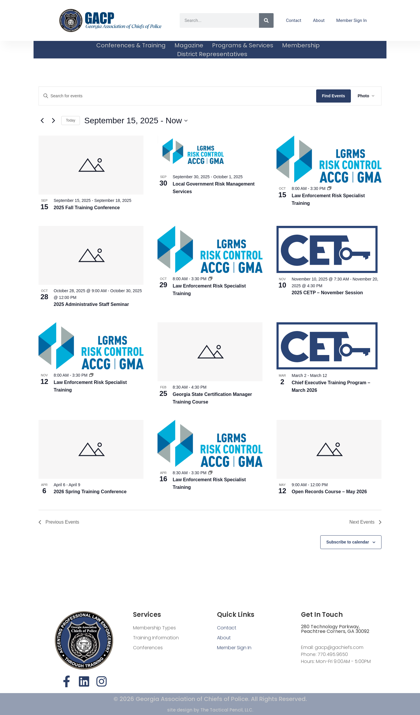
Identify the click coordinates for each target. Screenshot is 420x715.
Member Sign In (351, 20)
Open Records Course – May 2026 (329, 491)
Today (70, 120)
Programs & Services (242, 45)
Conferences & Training (131, 45)
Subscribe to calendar (347, 542)
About (319, 20)
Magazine (188, 45)
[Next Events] (53, 120)
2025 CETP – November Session (327, 292)
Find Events (332, 96)
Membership (301, 45)
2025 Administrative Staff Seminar (91, 304)
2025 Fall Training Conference (87, 207)
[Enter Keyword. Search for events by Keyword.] (177, 96)
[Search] (266, 20)
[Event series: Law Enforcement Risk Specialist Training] (329, 188)
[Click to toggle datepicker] (136, 121)
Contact (293, 20)
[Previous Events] (42, 120)
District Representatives (212, 54)
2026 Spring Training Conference (90, 491)
